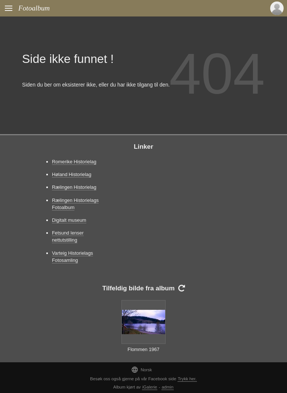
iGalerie (149, 387)
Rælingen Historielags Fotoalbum (75, 203)
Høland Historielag (71, 174)
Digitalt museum (69, 220)
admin (167, 387)
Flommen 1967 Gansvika (143, 353)
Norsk (141, 369)
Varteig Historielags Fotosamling (72, 256)
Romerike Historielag (74, 161)
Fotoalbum (34, 8)
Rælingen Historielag (74, 187)
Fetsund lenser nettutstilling (68, 236)
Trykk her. (187, 379)
